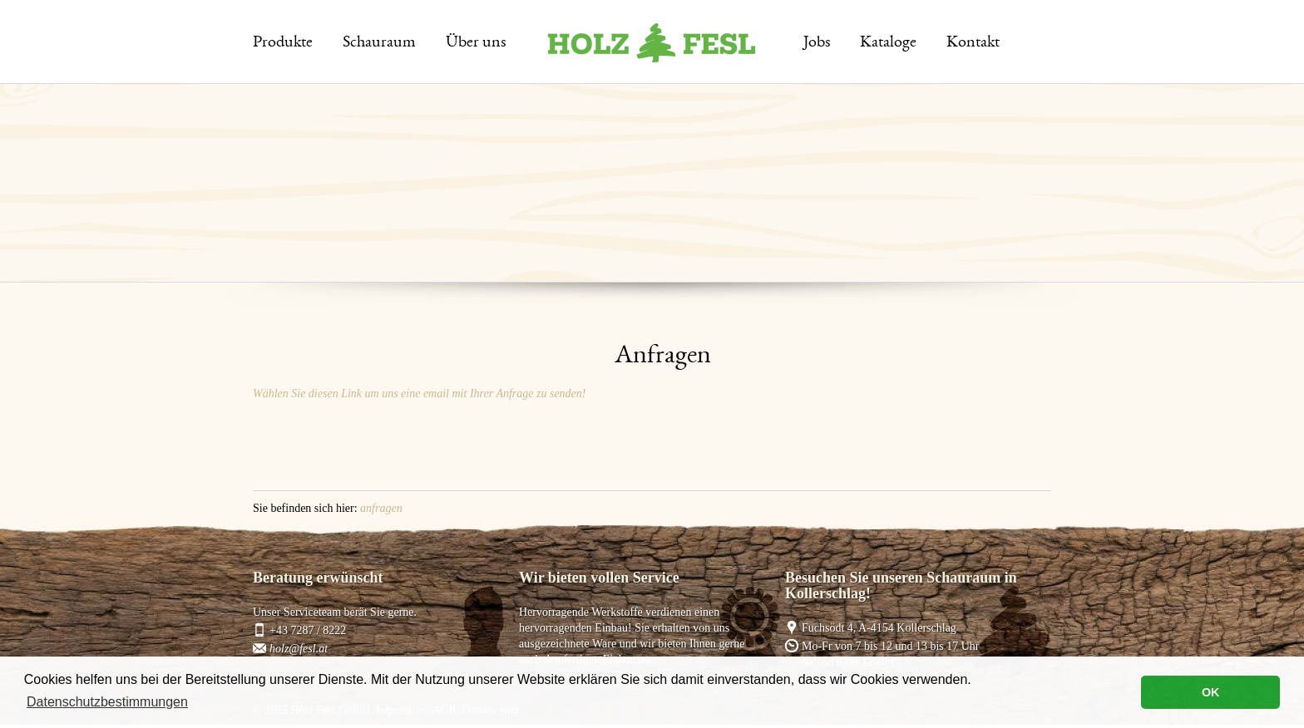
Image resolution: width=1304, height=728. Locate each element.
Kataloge (888, 43)
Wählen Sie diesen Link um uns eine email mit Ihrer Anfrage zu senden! (419, 393)
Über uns (476, 43)
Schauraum (379, 43)
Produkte (283, 43)
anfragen (381, 508)
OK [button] (1211, 692)
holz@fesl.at (298, 648)
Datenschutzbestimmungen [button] (107, 702)
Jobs (816, 43)
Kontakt (973, 43)
